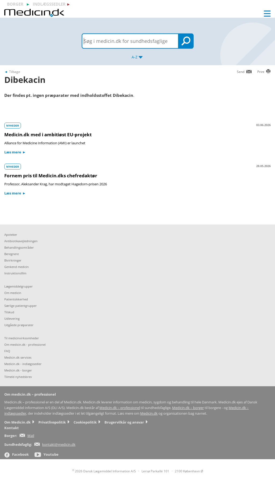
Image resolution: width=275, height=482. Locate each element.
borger (15, 4)
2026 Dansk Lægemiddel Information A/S (104, 471)
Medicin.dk (149, 413)
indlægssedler (49, 4)
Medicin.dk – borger (188, 408)
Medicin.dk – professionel (119, 408)
